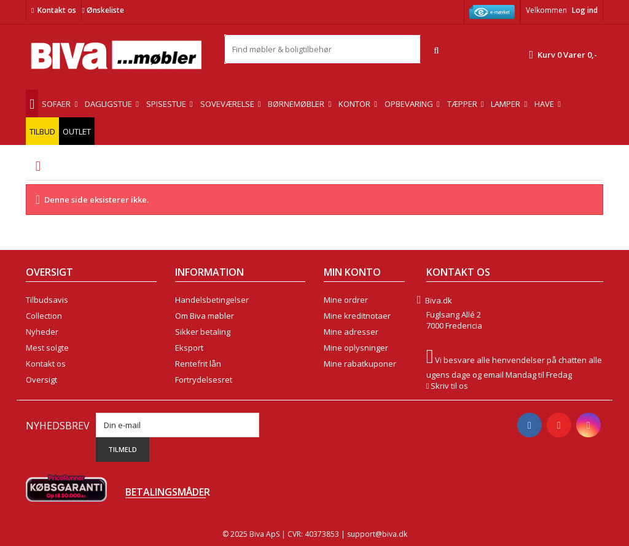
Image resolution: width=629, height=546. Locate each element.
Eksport (189, 347)
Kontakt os (56, 10)
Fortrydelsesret (203, 379)
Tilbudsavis (47, 299)
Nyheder (42, 331)
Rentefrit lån (198, 363)
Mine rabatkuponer (360, 363)
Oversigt (41, 379)
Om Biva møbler (204, 315)
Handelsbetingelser (212, 299)
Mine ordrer (346, 299)
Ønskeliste (102, 10)
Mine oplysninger (356, 347)
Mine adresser (351, 331)
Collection (44, 315)
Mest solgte (47, 347)
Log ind (585, 10)
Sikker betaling (202, 331)
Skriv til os (449, 385)
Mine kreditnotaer (357, 315)
